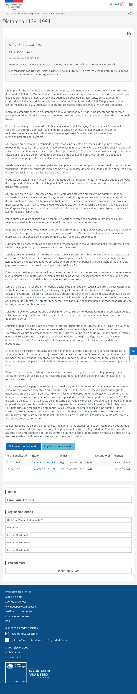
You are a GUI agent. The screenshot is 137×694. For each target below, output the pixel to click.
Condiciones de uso (17, 616)
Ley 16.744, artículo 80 (18, 549)
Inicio (9, 13)
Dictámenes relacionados (23, 446)
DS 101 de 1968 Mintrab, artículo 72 (25, 519)
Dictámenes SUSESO (55, 13)
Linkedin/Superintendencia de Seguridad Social (36, 640)
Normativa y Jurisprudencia (28, 13)
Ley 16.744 (12, 527)
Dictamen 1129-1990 (44, 469)
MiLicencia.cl (13, 657)
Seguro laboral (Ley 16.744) (21, 499)
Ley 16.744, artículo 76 (18, 542)
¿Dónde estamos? (15, 601)
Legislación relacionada (58, 446)
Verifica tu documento (18, 611)
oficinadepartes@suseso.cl (21, 606)
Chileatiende (13, 652)
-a (134, 358)
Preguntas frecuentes (18, 591)
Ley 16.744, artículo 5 (17, 534)
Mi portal (114, 4)
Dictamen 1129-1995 (44, 462)
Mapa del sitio (13, 596)
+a (134, 351)
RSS (7, 621)
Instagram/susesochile (21, 633)
